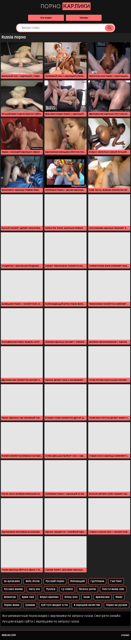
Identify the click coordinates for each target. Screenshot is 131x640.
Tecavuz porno (87, 589)
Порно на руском (116, 605)
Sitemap (125, 635)
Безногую (10, 597)
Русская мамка (13, 589)
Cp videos (67, 589)
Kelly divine (33, 581)
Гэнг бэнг (116, 581)
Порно (66, 6)
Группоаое (97, 581)
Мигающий (77, 581)
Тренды (83, 17)
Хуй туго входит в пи (54, 605)
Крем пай (28, 597)
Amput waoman (49, 597)
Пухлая (50, 589)
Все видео (46, 17)
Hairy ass (34, 589)
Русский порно (55, 581)
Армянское (103, 597)
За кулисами (12, 581)
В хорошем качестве (87, 605)
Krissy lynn (70, 597)
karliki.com (9, 635)
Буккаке (30, 605)
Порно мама (11, 605)
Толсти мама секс (113, 589)
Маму (118, 597)
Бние (86, 597)
